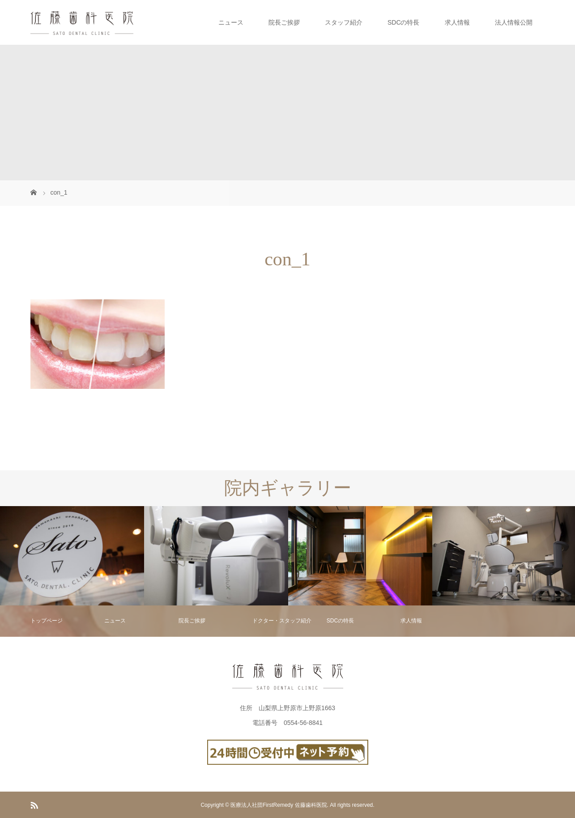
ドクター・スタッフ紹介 (281, 621)
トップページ (46, 621)
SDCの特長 (404, 22)
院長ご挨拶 (284, 22)
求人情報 (457, 22)
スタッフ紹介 (343, 22)
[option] (72, 556)
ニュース (230, 22)
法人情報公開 (513, 22)
